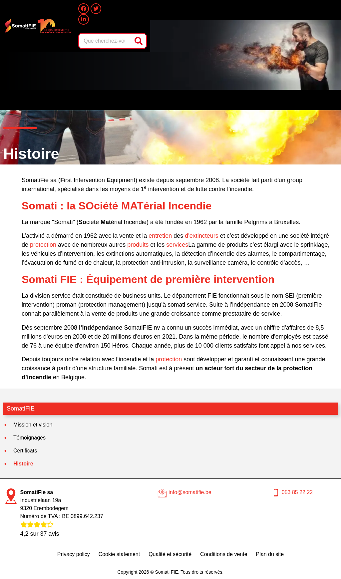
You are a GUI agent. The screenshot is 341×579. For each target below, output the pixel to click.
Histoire (23, 463)
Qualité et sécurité (170, 554)
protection (43, 244)
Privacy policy (73, 554)
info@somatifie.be (190, 492)
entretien (160, 235)
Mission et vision (32, 425)
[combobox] (105, 41)
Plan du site (270, 554)
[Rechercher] (139, 41)
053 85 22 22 (297, 492)
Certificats (25, 450)
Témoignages (29, 437)
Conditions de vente (223, 554)
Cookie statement (119, 554)
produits (138, 244)
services (177, 244)
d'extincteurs (201, 235)
